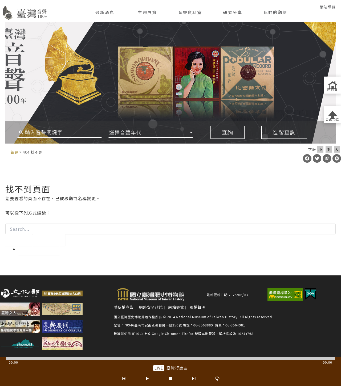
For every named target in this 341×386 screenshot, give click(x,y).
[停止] (170, 378)
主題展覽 (147, 12)
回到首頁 (38, 249)
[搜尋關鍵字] (57, 132)
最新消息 (104, 12)
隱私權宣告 (124, 307)
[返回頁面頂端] (332, 114)
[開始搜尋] (18, 240)
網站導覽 (328, 7)
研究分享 (232, 12)
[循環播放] (217, 378)
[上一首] (123, 378)
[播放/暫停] (147, 378)
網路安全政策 (151, 307)
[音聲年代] (158, 132)
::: (5, 152)
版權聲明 (197, 307)
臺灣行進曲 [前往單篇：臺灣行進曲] (177, 368)
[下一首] (193, 378)
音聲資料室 (190, 12)
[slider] (170, 358)
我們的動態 (275, 12)
